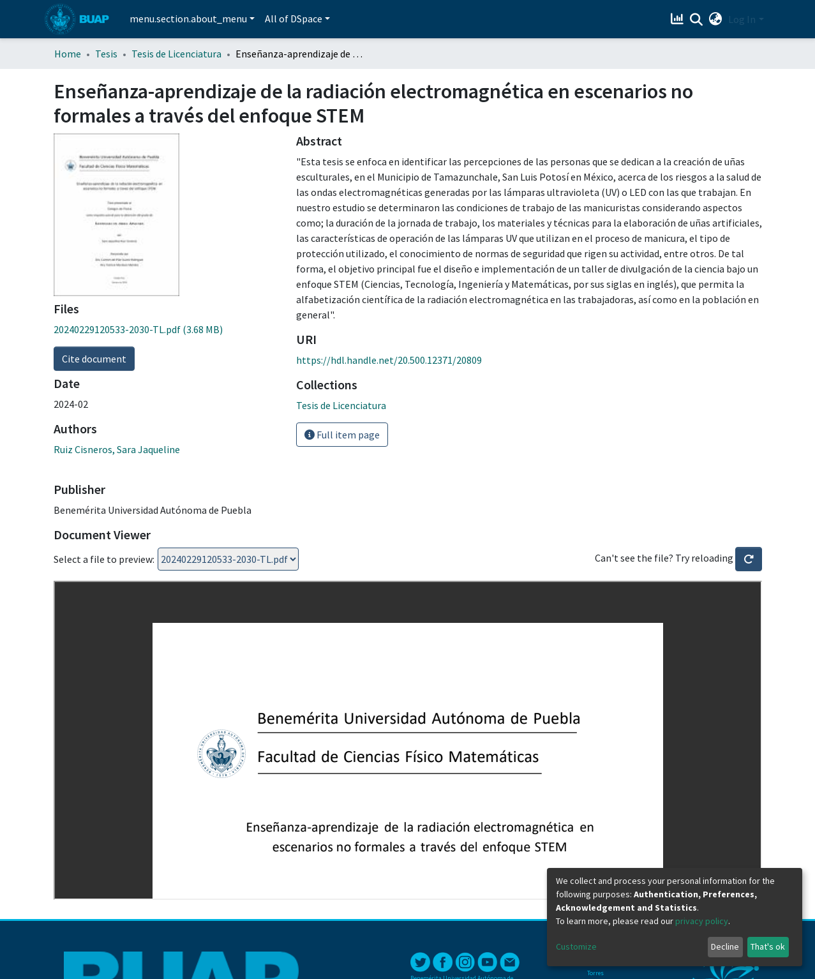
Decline (725, 946)
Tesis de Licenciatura (176, 53)
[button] (715, 19)
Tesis (106, 53)
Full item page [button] (342, 434)
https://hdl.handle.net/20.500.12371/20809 (389, 360)
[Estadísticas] (678, 19)
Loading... (228, 559)
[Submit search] (696, 19)
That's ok (768, 946)
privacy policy (701, 921)
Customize (576, 946)
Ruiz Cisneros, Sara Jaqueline (117, 449)
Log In (742, 19)
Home (67, 53)
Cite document (94, 358)
